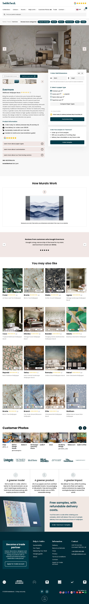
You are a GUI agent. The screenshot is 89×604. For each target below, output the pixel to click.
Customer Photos (45, 9)
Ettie (47, 411)
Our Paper (36, 548)
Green (83, 22)
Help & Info (31, 9)
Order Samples (67, 142)
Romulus (48, 372)
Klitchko (27, 334)
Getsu (26, 372)
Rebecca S (71, 445)
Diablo (47, 295)
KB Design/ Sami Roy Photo (34, 446)
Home (4, 22)
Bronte (26, 295)
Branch (27, 411)
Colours (15, 9)
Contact (61, 9)
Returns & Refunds (58, 548)
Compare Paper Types (67, 104)
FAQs (54, 551)
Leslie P (42, 445)
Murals (54, 22)
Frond (5, 295)
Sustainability (37, 545)
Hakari (69, 372)
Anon (51, 445)
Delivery (55, 545)
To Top (44, 598)
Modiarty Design (61, 446)
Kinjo (4, 445)
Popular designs (44, 22)
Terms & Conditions (59, 557)
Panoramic (69, 22)
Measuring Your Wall (40, 551)
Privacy (54, 554)
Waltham (70, 411)
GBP (78, 9)
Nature (61, 22)
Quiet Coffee (81, 445)
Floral (9, 22)
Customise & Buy (67, 119)
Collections (6, 9)
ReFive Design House (14, 446)
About (35, 557)
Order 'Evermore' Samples (61, 525)
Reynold (6, 372)
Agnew (69, 295)
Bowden (48, 334)
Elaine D (24, 445)
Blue (77, 22)
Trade (55, 9)
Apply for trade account (15, 564)
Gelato (69, 334)
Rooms (23, 9)
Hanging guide (38, 554)
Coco (5, 334)
